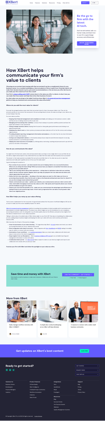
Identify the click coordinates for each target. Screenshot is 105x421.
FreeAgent (56, 392)
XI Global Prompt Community (37, 390)
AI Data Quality (34, 384)
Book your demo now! (87, 43)
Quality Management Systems (62, 410)
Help (79, 384)
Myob (55, 390)
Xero (47, 228)
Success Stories (58, 402)
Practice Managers (11, 390)
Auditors (8, 392)
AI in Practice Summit (59, 404)
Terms (79, 390)
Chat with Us (66, 3)
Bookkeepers (9, 387)
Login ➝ (94, 2)
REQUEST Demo (87, 370)
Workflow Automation (36, 392)
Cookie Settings (39, 416)
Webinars (56, 407)
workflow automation (36, 232)
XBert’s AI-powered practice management (17, 208)
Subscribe (84, 351)
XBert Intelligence (34, 387)
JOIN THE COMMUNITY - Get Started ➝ (78, 275)
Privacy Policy (81, 392)
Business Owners (10, 384)
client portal (30, 239)
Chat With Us (87, 375)
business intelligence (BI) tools (43, 236)
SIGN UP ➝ (85, 2)
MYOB (59, 228)
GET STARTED (87, 366)
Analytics (32, 395)
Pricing (79, 387)
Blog (55, 399)
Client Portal (33, 397)
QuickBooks (52, 228)
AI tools (53, 224)
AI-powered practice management (59, 98)
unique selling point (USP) (21, 94)
